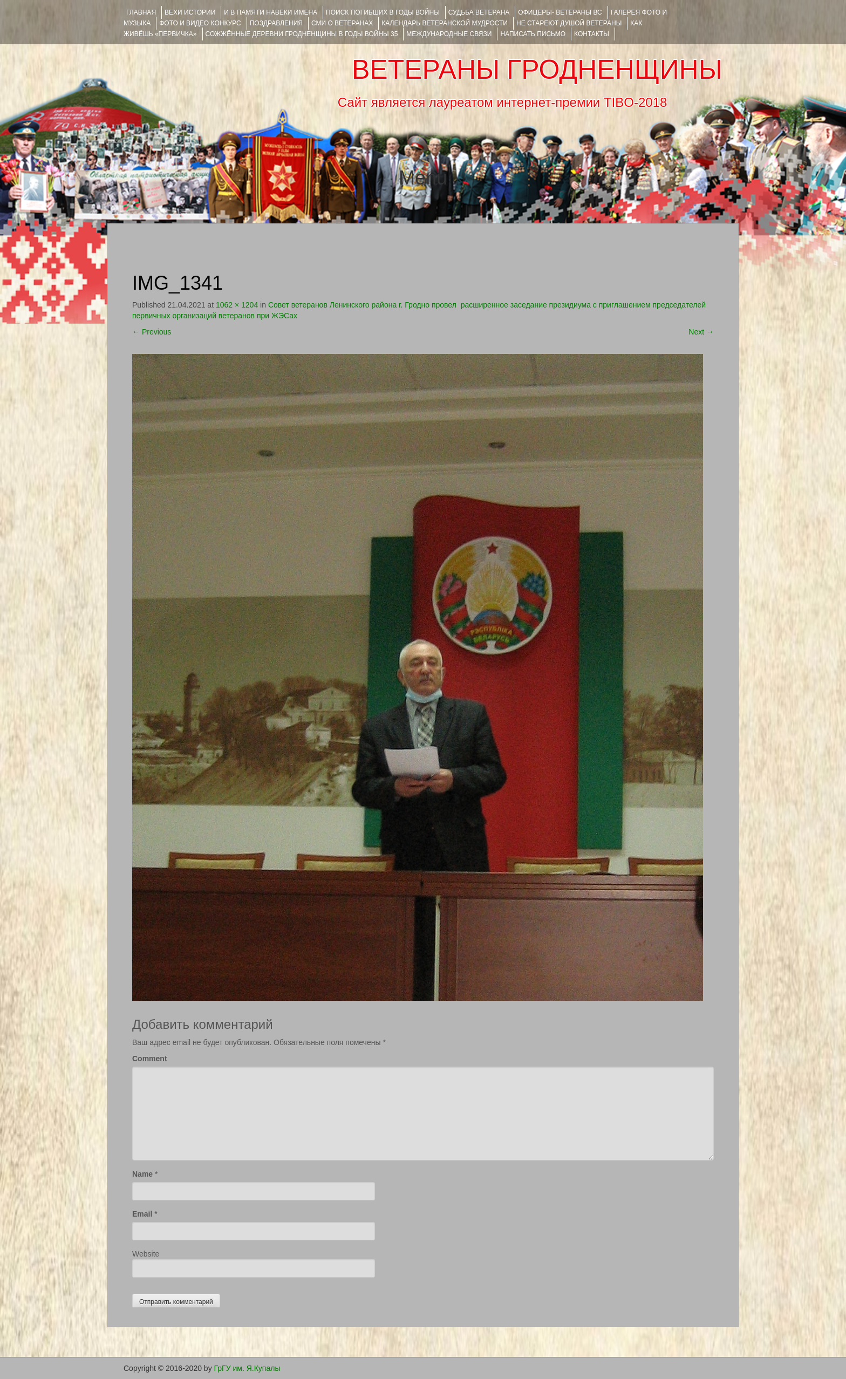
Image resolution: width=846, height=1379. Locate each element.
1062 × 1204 (237, 305)
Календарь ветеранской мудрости (444, 23)
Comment (149, 1058)
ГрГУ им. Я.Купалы (247, 1368)
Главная (141, 12)
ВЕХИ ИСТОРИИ (190, 12)
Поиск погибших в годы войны (383, 12)
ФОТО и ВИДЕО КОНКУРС (200, 23)
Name (142, 1174)
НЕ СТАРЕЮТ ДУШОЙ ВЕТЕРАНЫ (569, 23)
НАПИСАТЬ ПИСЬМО (532, 34)
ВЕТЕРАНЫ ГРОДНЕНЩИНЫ (537, 69)
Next (701, 331)
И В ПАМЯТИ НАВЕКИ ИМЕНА (270, 12)
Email (142, 1214)
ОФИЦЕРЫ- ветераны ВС (560, 12)
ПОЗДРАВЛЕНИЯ (276, 23)
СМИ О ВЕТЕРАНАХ (342, 23)
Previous (151, 331)
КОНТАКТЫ (591, 34)
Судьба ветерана (479, 12)
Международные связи (449, 34)
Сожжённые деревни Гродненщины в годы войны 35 (302, 34)
